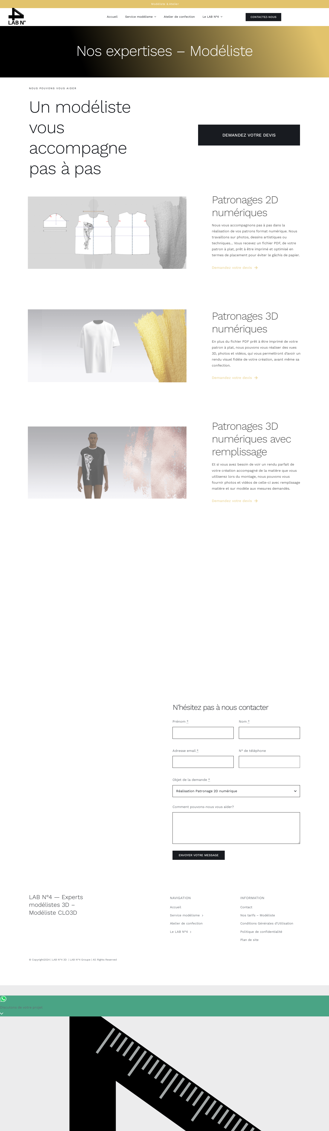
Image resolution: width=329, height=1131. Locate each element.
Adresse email (185, 751)
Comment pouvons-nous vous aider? (203, 807)
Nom (244, 721)
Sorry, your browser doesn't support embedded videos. (93, 779)
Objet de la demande (191, 780)
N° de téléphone (252, 751)
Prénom (180, 721)
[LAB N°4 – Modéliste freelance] (17, 9)
